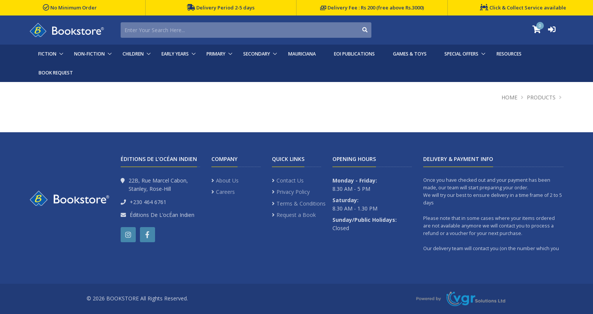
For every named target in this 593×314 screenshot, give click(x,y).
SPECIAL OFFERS (461, 54)
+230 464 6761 (148, 202)
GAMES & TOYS (410, 54)
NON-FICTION (89, 54)
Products (541, 97)
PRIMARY (215, 54)
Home (509, 97)
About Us (227, 180)
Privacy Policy (293, 191)
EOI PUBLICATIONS (354, 54)
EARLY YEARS (175, 54)
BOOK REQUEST (56, 73)
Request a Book (296, 214)
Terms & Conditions (301, 203)
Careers (225, 191)
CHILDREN (133, 54)
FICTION (47, 54)
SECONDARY (256, 54)
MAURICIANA (302, 54)
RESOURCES (509, 54)
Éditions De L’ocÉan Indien (162, 214)
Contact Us (290, 180)
